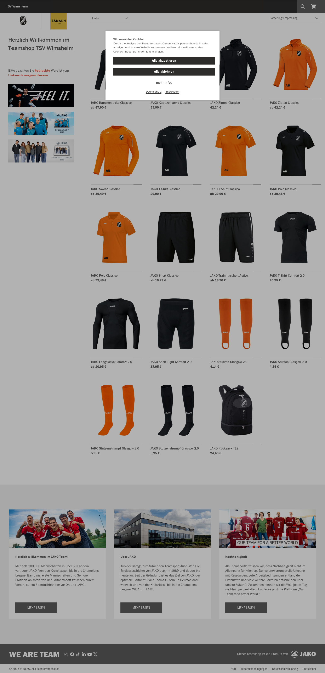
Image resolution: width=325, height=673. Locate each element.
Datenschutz (153, 91)
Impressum (172, 91)
